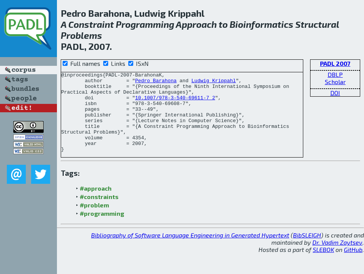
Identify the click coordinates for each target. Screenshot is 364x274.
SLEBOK (323, 265)
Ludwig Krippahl (213, 82)
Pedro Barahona (155, 82)
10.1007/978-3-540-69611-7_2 (175, 103)
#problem (94, 221)
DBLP (335, 74)
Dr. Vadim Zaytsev (337, 258)
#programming (102, 229)
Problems (81, 35)
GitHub (353, 265)
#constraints (99, 212)
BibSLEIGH (307, 251)
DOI (335, 92)
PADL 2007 (335, 63)
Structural (317, 24)
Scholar (335, 81)
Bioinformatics (261, 24)
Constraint (91, 24)
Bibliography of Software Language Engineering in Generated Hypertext (190, 251)
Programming (145, 24)
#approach (96, 204)
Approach (196, 24)
